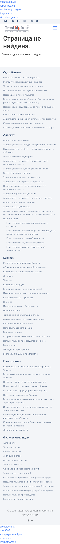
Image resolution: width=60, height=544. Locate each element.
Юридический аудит (13, 284)
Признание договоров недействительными (25, 90)
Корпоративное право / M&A (18, 323)
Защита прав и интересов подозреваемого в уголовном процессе (25, 163)
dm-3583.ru (6, 530)
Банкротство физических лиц (18, 499)
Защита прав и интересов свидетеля (21, 177)
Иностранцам (12, 361)
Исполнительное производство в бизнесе (24, 340)
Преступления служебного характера (25, 242)
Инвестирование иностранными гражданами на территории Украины (27, 408)
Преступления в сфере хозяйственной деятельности (25, 248)
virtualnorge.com (9, 17)
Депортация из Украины (15, 430)
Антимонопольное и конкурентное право (24, 319)
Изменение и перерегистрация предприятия (25, 293)
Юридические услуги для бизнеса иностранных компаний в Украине (27, 424)
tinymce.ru (6, 13)
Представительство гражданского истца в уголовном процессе (24, 187)
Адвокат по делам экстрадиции (19, 202)
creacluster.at (8, 526)
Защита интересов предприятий (19, 193)
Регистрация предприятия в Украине (21, 263)
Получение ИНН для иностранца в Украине (25, 386)
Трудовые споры (11, 447)
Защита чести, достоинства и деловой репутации (28, 486)
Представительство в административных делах (27, 481)
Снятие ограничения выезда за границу (23, 123)
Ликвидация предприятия (16, 349)
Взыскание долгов (12, 332)
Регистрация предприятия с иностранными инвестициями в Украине (25, 416)
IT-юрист (7, 301)
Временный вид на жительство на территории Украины (26, 376)
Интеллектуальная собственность (20, 306)
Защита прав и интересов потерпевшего (23, 181)
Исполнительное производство (19, 494)
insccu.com (6, 538)
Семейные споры (12, 451)
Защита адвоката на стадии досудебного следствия (29, 144)
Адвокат (9, 135)
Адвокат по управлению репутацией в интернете (28, 490)
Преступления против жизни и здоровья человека (27, 224)
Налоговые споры (12, 310)
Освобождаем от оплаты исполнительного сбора (28, 127)
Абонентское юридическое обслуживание (24, 267)
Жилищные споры (12, 455)
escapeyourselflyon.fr (12, 534)
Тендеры (7, 280)
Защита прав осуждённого (16, 206)
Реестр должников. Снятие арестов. (21, 77)
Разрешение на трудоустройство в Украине (25, 390)
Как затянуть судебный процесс (19, 114)
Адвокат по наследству (15, 460)
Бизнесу (8, 257)
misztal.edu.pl (8, 1)
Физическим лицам (16, 437)
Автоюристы (9, 442)
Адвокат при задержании (16, 140)
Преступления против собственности (25, 238)
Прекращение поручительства (18, 94)
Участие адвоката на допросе (18, 156)
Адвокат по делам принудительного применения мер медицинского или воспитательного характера (29, 212)
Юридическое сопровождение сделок (22, 271)
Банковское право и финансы (18, 297)
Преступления (10, 218)
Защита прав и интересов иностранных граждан (27, 197)
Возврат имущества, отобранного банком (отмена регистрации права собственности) (28, 101)
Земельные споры (12, 464)
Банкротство (9, 345)
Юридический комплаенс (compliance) (22, 288)
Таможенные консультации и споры (21, 314)
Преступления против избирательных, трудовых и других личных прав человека (31, 232)
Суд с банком (12, 72)
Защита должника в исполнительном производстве (29, 118)
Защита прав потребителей (17, 473)
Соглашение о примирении (17, 173)
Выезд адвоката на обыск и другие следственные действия (28, 150)
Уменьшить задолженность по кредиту (23, 86)
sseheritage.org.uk (10, 9)
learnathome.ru (8, 542)
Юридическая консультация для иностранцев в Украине (27, 368)
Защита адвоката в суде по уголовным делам (26, 168)
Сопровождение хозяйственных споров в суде (26, 336)
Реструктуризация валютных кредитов (22, 81)
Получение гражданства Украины (20, 394)
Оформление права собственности (21, 468)
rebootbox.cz (7, 5)
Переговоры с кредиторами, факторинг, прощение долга (29, 108)
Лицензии (8, 275)
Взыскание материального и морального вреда (27, 477)
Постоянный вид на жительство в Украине (24, 381)
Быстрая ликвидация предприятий (20, 353)
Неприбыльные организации (17, 327)
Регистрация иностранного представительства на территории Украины (28, 401)
